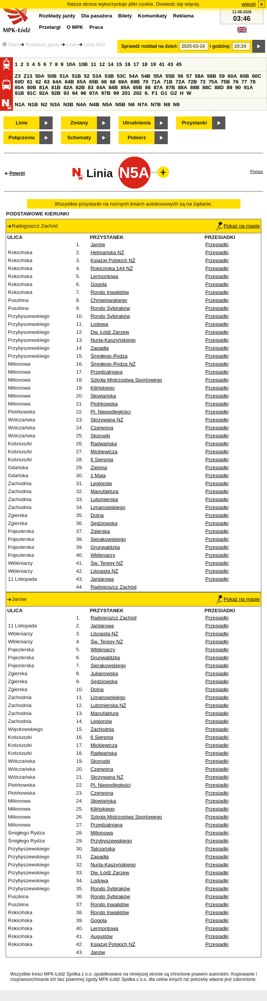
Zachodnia (102, 729)
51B (76, 76)
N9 (176, 104)
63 (47, 82)
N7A (143, 104)
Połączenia (22, 137)
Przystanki (194, 123)
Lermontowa (104, 276)
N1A (20, 104)
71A (155, 82)
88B (194, 87)
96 (83, 93)
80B (31, 87)
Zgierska (100, 531)
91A (248, 87)
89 (230, 87)
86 (148, 87)
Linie (71, 44)
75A (212, 82)
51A (64, 76)
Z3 (18, 76)
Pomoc (256, 171)
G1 (164, 93)
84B (113, 87)
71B (167, 82)
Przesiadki (216, 244)
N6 (131, 104)
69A (122, 82)
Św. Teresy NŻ (107, 563)
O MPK (75, 27)
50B (51, 76)
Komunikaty (152, 16)
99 (116, 93)
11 (93, 64)
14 (111, 64)
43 (170, 64)
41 (162, 64)
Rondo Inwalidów (110, 292)
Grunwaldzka (105, 547)
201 (126, 93)
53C (121, 76)
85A (125, 87)
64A (57, 82)
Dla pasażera (96, 16)
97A (93, 93)
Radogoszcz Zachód (114, 587)
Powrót (17, 173)
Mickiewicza (104, 451)
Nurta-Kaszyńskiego (113, 340)
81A (43, 87)
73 (203, 82)
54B (145, 76)
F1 (155, 93)
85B (137, 87)
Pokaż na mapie (238, 226)
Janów (98, 244)
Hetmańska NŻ (107, 252)
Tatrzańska (103, 849)
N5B (120, 104)
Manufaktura (105, 491)
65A (81, 82)
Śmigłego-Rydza (109, 356)
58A (199, 76)
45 (179, 64)
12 (102, 64)
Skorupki (100, 435)
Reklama (183, 16)
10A (70, 64)
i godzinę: (220, 46)
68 (113, 82)
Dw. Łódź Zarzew (110, 332)
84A (100, 87)
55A (157, 76)
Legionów (101, 483)
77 (244, 82)
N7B (156, 104)
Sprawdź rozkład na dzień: (149, 46)
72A (180, 82)
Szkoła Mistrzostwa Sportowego (126, 380)
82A (68, 87)
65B (93, 82)
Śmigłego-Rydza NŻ (113, 364)
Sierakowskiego (108, 539)
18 (145, 64)
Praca (96, 27)
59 (222, 76)
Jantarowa (102, 579)
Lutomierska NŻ (108, 705)
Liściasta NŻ (104, 571)
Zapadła (100, 348)
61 (30, 82)
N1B (33, 104)
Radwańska (104, 443)
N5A (107, 104)
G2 (173, 93)
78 (253, 82)
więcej (249, 4)
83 (91, 87)
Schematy (79, 137)
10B (82, 64)
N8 (167, 104)
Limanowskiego (108, 507)
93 (66, 93)
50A (39, 76)
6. (147, 93)
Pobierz (137, 137)
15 (119, 64)
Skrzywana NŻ (107, 420)
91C (31, 93)
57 (189, 76)
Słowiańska (103, 396)
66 (104, 82)
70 (145, 82)
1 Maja (98, 475)
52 (87, 76)
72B (192, 82)
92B (55, 93)
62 (38, 82)
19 (153, 64)
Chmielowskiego (109, 300)
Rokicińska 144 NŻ (112, 268)
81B (55, 87)
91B (19, 93)
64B (69, 82)
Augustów (102, 936)
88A (182, 87)
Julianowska (104, 673)
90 (238, 87)
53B (109, 76)
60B (244, 76)
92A (43, 93)
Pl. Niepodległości (111, 412)
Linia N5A (95, 44)
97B (105, 93)
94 (75, 93)
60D (19, 82)
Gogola (99, 284)
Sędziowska (104, 523)
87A (158, 87)
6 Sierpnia (102, 459)
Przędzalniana (106, 372)
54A (133, 76)
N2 (44, 104)
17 (136, 64)
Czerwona (102, 428)
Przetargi (50, 27)
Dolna (97, 515)
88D (218, 87)
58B (211, 76)
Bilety (125, 16)
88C (206, 87)
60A (232, 76)
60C (256, 76)
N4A (81, 104)
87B (170, 87)
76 (236, 82)
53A (96, 76)
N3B (68, 104)
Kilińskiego (103, 388)
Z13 (27, 76)
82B (80, 87)
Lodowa (99, 324)
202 (137, 93)
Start (10, 44)
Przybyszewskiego (111, 841)
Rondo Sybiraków (110, 308)
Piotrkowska (104, 404)
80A (19, 87)
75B (225, 82)
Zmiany (79, 123)
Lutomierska (104, 499)
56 (180, 76)
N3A (55, 104)
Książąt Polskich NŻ (113, 260)
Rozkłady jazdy (42, 44)
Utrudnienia (137, 123)
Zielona (99, 467)
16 (128, 64)
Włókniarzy (103, 555)
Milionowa (102, 833)
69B (135, 82)
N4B (94, 104)
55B (170, 76)
